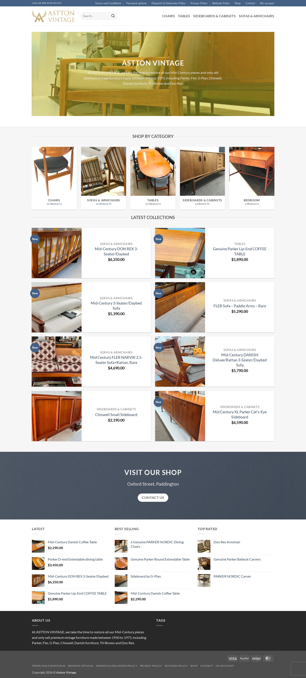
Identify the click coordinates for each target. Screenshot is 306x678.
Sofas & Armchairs (256, 16)
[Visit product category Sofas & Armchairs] (103, 178)
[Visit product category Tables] (153, 178)
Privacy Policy (198, 3)
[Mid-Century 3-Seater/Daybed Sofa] (57, 307)
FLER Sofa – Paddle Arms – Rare (240, 305)
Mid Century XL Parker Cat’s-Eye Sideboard (240, 414)
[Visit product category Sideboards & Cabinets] (202, 178)
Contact (250, 3)
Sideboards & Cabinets (214, 16)
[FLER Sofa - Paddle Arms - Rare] (180, 307)
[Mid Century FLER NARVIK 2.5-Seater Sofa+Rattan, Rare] (57, 361)
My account (267, 3)
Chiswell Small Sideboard (116, 414)
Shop (238, 3)
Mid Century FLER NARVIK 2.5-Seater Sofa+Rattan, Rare (116, 360)
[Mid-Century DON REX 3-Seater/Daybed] (57, 253)
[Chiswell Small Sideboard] (57, 416)
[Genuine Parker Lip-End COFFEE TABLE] (180, 253)
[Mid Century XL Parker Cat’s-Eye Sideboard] (180, 416)
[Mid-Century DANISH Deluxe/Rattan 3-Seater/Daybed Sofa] (180, 361)
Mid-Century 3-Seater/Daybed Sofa (116, 305)
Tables (184, 16)
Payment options (136, 3)
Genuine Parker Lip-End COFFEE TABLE (239, 251)
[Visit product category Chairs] (54, 178)
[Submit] (113, 16)
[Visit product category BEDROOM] (252, 178)
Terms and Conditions (108, 3)
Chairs (168, 16)
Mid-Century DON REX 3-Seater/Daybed (116, 251)
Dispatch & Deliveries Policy (169, 3)
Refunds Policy (221, 3)
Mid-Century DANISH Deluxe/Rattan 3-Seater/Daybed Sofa (240, 359)
